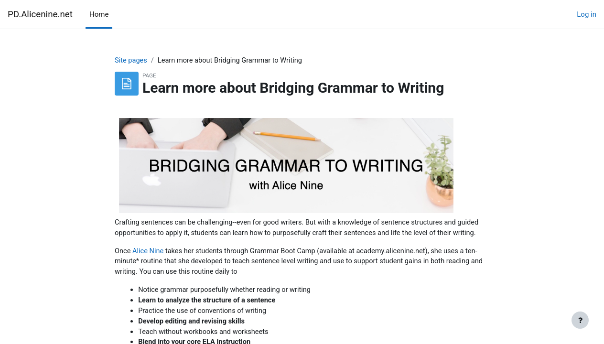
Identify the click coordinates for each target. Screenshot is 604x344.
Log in (586, 14)
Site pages (131, 60)
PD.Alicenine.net (40, 14)
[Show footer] (580, 320)
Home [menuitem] (98, 14)
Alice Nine (149, 262)
